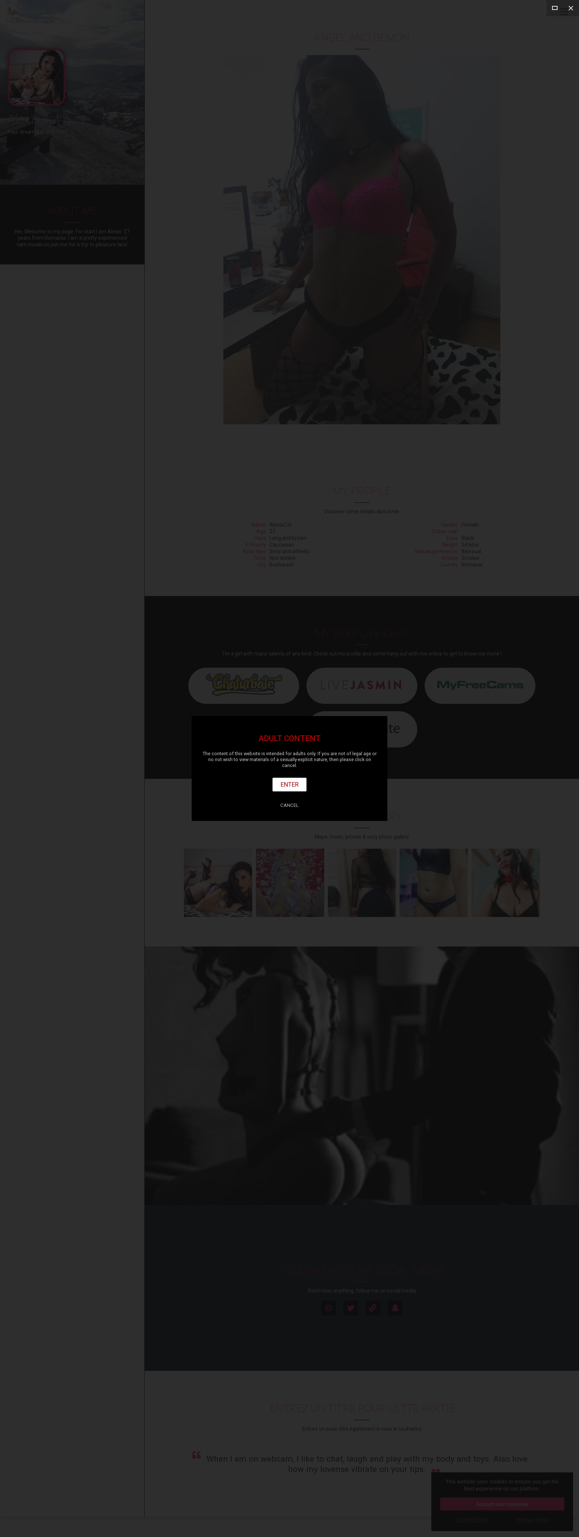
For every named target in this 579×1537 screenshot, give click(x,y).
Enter (290, 784)
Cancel (289, 805)
